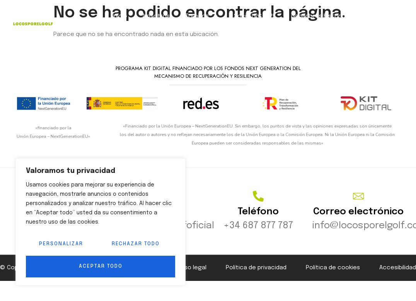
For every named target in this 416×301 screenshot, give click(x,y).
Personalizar (60, 244)
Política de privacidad (256, 273)
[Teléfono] (258, 202)
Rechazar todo (135, 244)
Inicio (120, 16)
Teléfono (258, 217)
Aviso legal (191, 273)
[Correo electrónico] (358, 202)
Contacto (382, 16)
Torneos (201, 16)
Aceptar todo (100, 266)
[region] (100, 222)
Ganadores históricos (322, 16)
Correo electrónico (358, 217)
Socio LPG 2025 (255, 16)
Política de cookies (333, 273)
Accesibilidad (397, 273)
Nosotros (156, 16)
